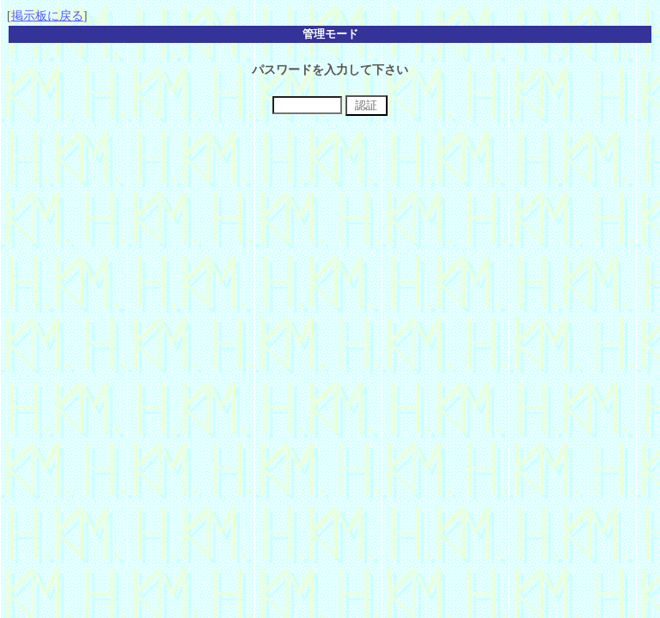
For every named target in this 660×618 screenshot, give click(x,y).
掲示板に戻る (47, 15)
